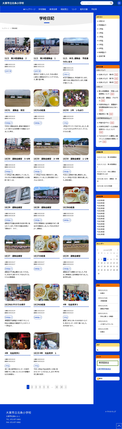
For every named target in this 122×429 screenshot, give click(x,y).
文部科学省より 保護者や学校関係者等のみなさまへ (108, 107)
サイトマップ (111, 411)
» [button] (65, 387)
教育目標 (53, 9)
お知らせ (102, 21)
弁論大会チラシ (106, 122)
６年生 (101, 48)
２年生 (101, 33)
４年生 (101, 40)
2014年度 (101, 229)
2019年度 (101, 216)
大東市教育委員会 (104, 369)
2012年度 (101, 234)
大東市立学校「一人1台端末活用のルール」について (108, 129)
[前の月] (97, 250)
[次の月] (117, 250)
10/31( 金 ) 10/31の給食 (104, 186)
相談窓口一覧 (106, 114)
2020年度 (101, 213)
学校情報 (42, 9)
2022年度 (101, 208)
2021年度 (101, 211)
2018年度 (101, 219)
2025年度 (101, 200)
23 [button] (61, 387)
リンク (74, 9)
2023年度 (101, 206)
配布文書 (84, 9)
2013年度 (101, 232)
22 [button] (56, 387)
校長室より (102, 25)
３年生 (101, 36)
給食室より (102, 52)
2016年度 (101, 224)
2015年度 (101, 226)
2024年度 (101, 203)
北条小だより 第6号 (108, 82)
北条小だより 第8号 (108, 74)
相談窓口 (64, 9)
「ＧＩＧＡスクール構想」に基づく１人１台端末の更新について (108, 139)
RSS (100, 378)
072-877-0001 (15, 419)
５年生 (101, 44)
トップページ (30, 9)
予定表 (94, 9)
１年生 (101, 29)
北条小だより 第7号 (108, 78)
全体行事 (102, 56)
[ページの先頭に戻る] (119, 426)
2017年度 (101, 221)
